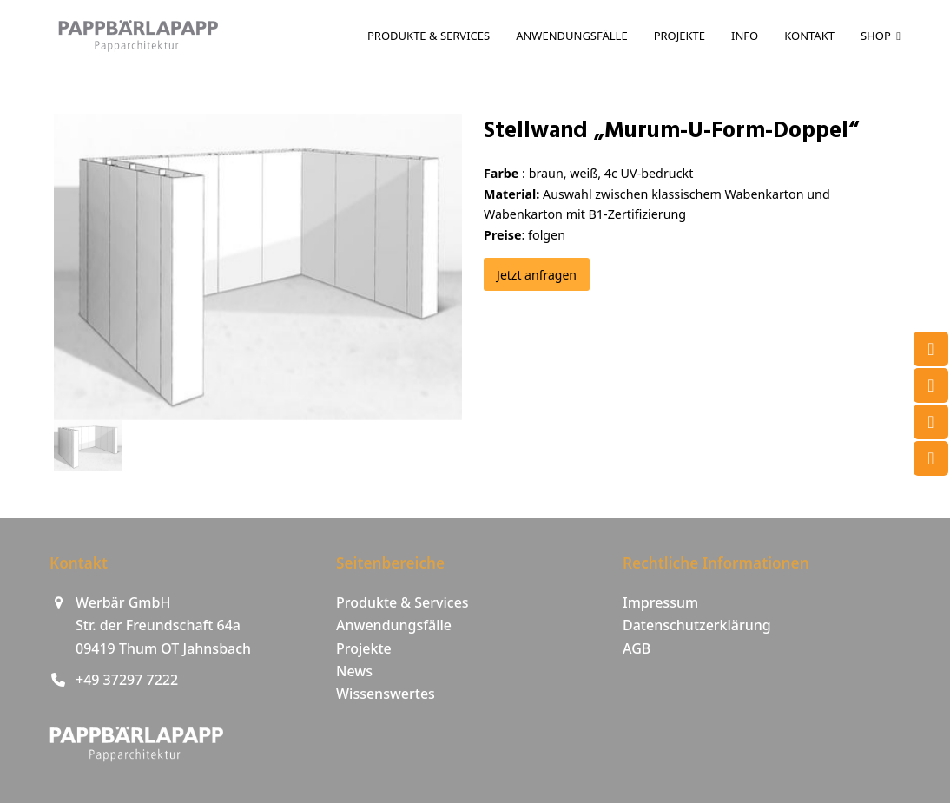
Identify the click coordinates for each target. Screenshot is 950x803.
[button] (88, 445)
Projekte (364, 648)
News (354, 671)
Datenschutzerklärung (697, 625)
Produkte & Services (402, 602)
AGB (636, 648)
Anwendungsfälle (394, 625)
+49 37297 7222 (127, 679)
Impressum (660, 602)
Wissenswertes (385, 693)
